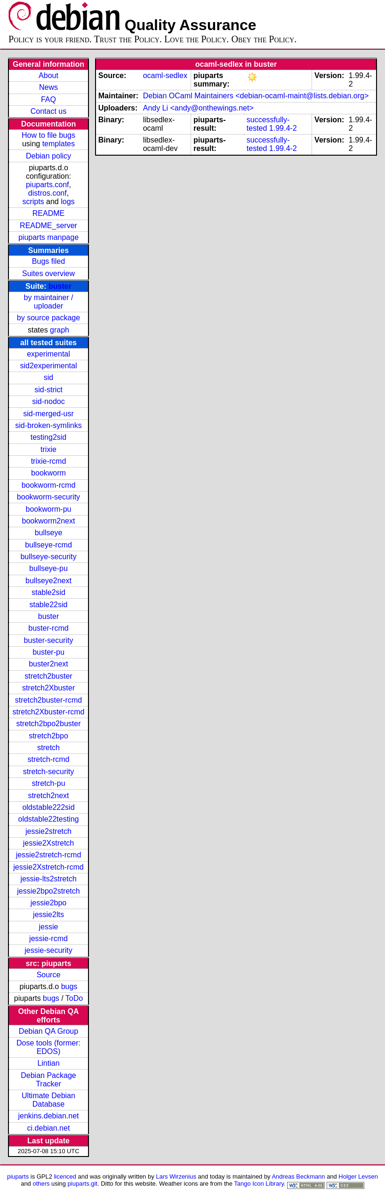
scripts (33, 202)
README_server (48, 226)
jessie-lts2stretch (48, 879)
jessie (48, 927)
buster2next (48, 664)
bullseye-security (48, 557)
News (48, 87)
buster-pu (48, 652)
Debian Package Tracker (48, 1079)
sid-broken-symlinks (48, 425)
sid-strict (48, 390)
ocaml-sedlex (165, 75)
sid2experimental (48, 366)
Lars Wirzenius (176, 1176)
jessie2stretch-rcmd (48, 855)
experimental (48, 354)
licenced (65, 1176)
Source (49, 975)
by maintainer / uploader (48, 301)
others (40, 1183)
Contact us (48, 111)
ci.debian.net (48, 1128)
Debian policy (48, 156)
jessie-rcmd (48, 939)
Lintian (48, 1063)
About (48, 75)
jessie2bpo (49, 903)
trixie (48, 449)
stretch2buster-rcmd (48, 700)
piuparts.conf (47, 185)
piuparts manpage (48, 237)
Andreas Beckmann (298, 1176)
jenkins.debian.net (48, 1116)
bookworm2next (48, 521)
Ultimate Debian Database (48, 1100)
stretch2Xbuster (48, 688)
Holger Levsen (358, 1176)
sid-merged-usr (48, 414)
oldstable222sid (48, 807)
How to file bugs (48, 135)
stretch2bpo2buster (48, 724)
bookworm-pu (49, 509)
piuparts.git (82, 1183)
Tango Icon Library (259, 1183)
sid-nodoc (48, 401)
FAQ (48, 99)
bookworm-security (48, 497)
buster (60, 286)
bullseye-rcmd (48, 545)
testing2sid (49, 437)
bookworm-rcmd (49, 485)
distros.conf (47, 193)
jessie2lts (48, 915)
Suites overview (48, 273)
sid (48, 377)
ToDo (74, 998)
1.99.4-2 (283, 128)
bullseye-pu (48, 568)
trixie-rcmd (48, 461)
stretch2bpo (48, 736)
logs (67, 202)
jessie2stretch (48, 831)
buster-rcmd (48, 628)
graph (59, 330)
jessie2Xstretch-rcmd (48, 867)
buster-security (48, 640)
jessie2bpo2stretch (48, 891)
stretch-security (48, 772)
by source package (48, 318)
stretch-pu (48, 783)
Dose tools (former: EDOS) (48, 1047)
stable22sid (49, 605)
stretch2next (48, 796)
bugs (69, 986)
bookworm (48, 473)
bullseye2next (48, 581)
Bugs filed (48, 261)
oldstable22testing (48, 819)
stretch (48, 748)
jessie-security (48, 950)
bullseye (49, 533)
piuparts (18, 1176)
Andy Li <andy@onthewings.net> (198, 108)
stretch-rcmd (49, 759)
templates (58, 144)
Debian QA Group (48, 1031)
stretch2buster (48, 676)
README (48, 213)
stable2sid (48, 592)
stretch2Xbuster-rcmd (49, 712)
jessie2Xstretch (48, 843)
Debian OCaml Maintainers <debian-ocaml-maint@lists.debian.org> (256, 96)
